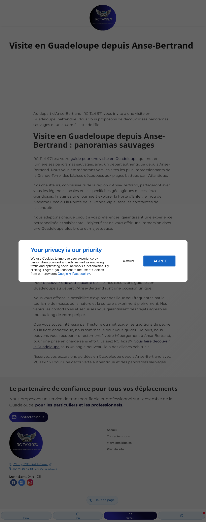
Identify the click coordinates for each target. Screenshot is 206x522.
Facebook (79, 273)
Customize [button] (129, 261)
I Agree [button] (159, 261)
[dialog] (103, 261)
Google (63, 273)
